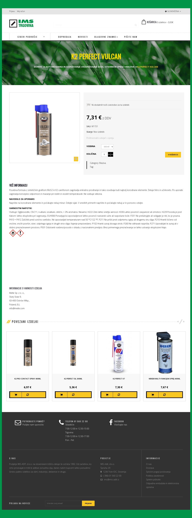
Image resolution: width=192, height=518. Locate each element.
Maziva (102, 163)
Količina (91, 153)
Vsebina (91, 146)
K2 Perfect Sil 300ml (73, 378)
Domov (38, 66)
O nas (149, 464)
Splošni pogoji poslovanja (158, 471)
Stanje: (90, 131)
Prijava (12, 11)
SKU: (89, 126)
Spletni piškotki (153, 479)
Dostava (150, 467)
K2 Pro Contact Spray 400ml (27, 378)
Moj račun (21, 11)
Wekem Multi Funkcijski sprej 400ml (164, 378)
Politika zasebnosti (155, 475)
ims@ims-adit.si (111, 479)
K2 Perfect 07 (119, 378)
